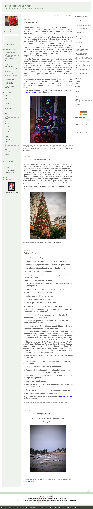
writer (57, 148)
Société (7, 141)
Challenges (7, 101)
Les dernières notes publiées (46, 498)
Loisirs (6, 121)
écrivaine (42, 148)
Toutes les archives (81, 107)
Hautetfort (50, 496)
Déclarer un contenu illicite (22, 500)
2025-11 (78, 94)
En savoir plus (76, 507)
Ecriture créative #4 (9, 79)
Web (6, 157)
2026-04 (78, 81)
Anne (77, 41)
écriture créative (27, 148)
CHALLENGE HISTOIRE (11, 192)
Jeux (6, 113)
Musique (7, 126)
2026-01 (78, 89)
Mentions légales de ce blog (35, 500)
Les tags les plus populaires (60, 498)
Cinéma (7, 103)
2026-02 (78, 86)
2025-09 (78, 99)
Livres (6, 118)
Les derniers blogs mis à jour (33, 498)
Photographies (8, 129)
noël (70, 148)
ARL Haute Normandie (10, 165)
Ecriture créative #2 (31, 22)
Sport (6, 144)
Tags (6, 149)
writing (60, 148)
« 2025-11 (55, 16)
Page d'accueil (63, 16)
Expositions (8, 106)
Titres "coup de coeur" (83, 28)
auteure (49, 148)
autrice (53, 148)
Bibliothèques (8, 95)
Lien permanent (43, 146)
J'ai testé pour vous (9, 111)
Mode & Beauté (9, 124)
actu (63, 148)
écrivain (37, 148)
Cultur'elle (7, 167)
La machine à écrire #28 (11, 69)
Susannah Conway (9, 172)
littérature (63, 479)
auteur (45, 148)
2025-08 (78, 101)
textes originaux (64, 146)
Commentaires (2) (52, 402)
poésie (58, 479)
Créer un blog (43, 496)
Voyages (7, 154)
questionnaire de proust (37, 404)
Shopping (7, 139)
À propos (11, 29)
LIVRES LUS (83, 19)
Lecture (7, 116)
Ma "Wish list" (83, 20)
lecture (67, 479)
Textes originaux (9, 152)
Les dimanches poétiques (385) (36, 159)
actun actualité (46, 404)
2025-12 (78, 91)
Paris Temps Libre (9, 170)
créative (29, 404)
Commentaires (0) (52, 146)
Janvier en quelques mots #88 (83, 65)
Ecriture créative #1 (81, 54)
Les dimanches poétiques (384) (36, 414)
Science (7, 136)
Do (76, 37)
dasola (77, 57)
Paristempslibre (80, 68)
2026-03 (78, 84)
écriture (33, 148)
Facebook (26, 150)
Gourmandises (8, 108)
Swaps (6, 146)
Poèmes (7, 131)
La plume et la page (18, 6)
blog (75, 500)
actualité (67, 148)
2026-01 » (70, 16)
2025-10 (78, 96)
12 (4, 40)
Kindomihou (79, 59)
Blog (6, 98)
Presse (6, 134)
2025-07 (78, 104)
